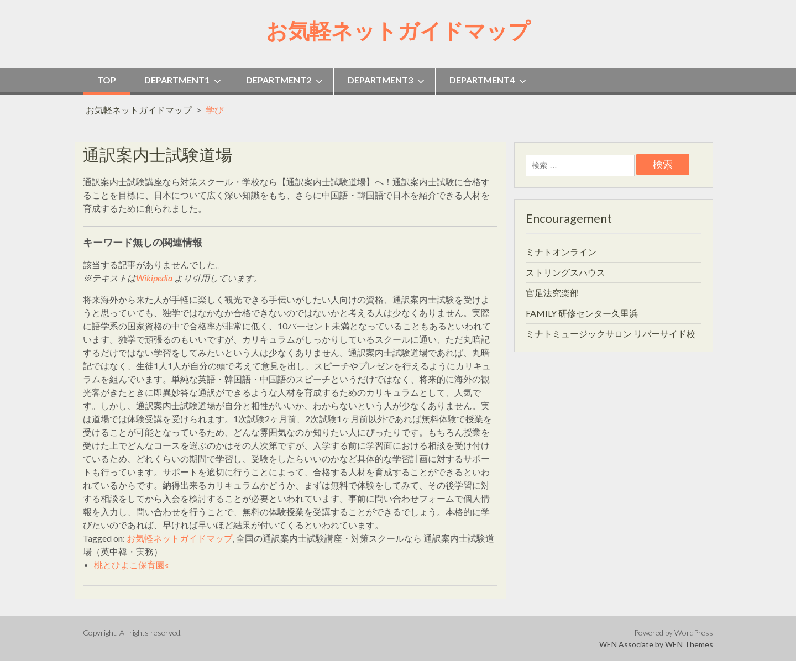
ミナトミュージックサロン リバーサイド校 (610, 333)
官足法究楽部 (552, 292)
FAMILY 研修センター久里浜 (582, 313)
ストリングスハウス (565, 272)
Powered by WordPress (673, 632)
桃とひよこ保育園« (131, 564)
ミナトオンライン (561, 251)
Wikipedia (154, 277)
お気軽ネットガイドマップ (398, 29)
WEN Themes (689, 644)
